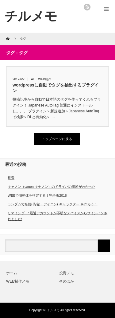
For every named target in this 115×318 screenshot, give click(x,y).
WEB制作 (44, 79)
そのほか (66, 281)
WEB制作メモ (17, 281)
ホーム (11, 273)
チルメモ (53, 310)
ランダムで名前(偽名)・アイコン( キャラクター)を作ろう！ (53, 204)
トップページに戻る (57, 139)
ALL (33, 79)
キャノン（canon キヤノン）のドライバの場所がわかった (51, 186)
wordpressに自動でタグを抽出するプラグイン (56, 88)
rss (87, 7)
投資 (11, 177)
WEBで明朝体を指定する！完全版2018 (37, 195)
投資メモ (66, 273)
